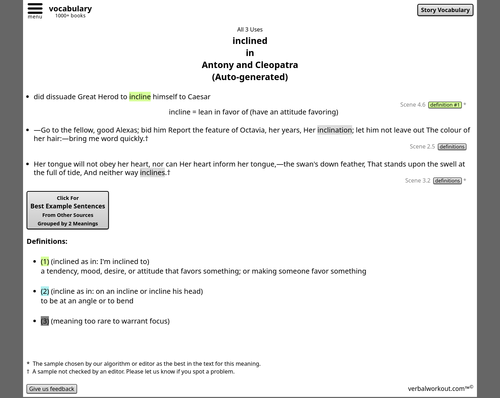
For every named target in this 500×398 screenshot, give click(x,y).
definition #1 (445, 105)
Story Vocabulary (445, 10)
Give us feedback (52, 389)
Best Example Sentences (67, 210)
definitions (452, 147)
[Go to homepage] (68, 9)
